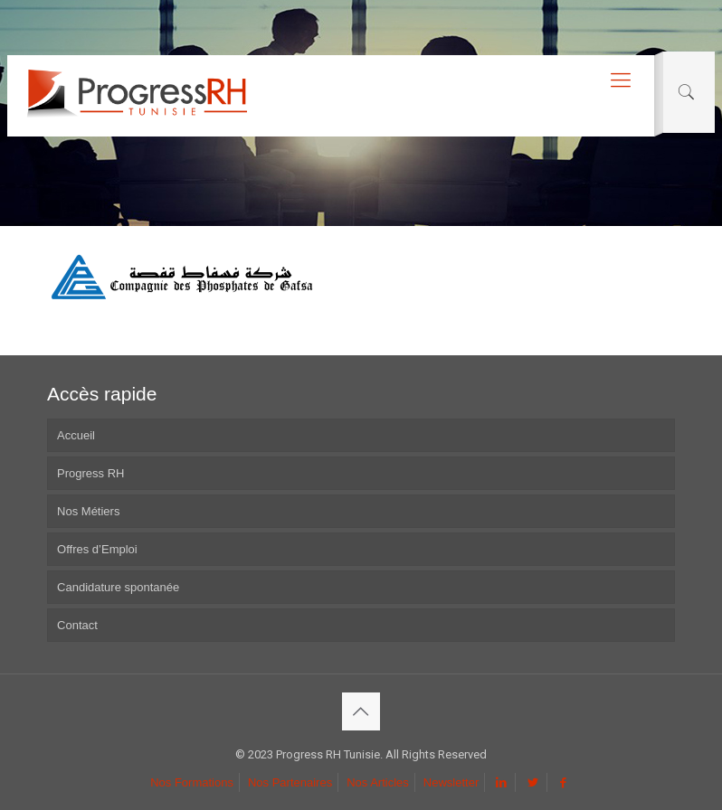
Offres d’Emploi (97, 549)
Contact (77, 625)
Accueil (76, 435)
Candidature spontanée (118, 587)
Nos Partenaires (290, 782)
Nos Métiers (88, 511)
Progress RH (90, 473)
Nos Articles (378, 782)
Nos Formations (191, 782)
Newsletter (451, 782)
